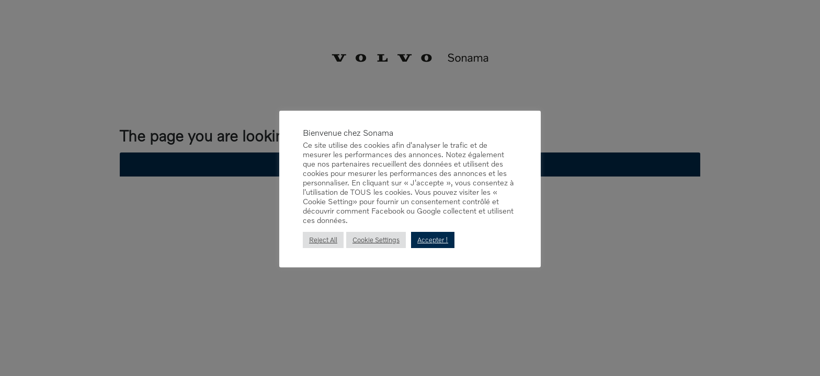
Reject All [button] (323, 240)
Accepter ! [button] (432, 240)
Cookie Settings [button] (376, 240)
